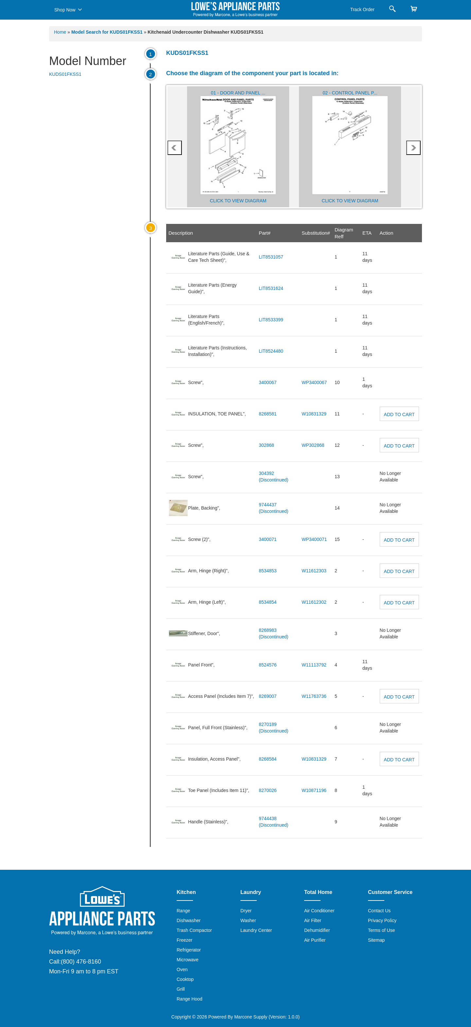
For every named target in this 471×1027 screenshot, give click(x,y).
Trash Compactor (194, 930)
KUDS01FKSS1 (65, 74)
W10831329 (314, 413)
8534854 (268, 602)
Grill (181, 989)
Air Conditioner (319, 910)
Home (60, 32)
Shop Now (68, 9)
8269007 (268, 696)
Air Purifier (314, 940)
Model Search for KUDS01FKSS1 (107, 32)
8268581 (268, 413)
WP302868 (313, 445)
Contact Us (379, 910)
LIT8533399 (271, 319)
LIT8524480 (271, 351)
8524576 (268, 664)
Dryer (246, 910)
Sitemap (376, 940)
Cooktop (185, 979)
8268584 (268, 759)
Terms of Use (381, 930)
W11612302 (314, 602)
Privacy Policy (382, 920)
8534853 (268, 570)
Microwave (188, 959)
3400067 (268, 382)
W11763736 (314, 696)
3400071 (268, 539)
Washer (248, 920)
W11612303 (314, 570)
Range (183, 910)
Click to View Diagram (238, 200)
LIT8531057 (271, 257)
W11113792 (314, 664)
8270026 (268, 790)
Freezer (184, 940)
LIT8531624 (271, 288)
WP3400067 (314, 382)
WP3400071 (314, 539)
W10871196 (314, 790)
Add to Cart (399, 414)
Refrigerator (189, 949)
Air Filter (312, 920)
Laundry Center (256, 930)
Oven (182, 969)
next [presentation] (413, 147)
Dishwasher (189, 920)
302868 (266, 445)
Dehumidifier (317, 930)
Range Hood (189, 999)
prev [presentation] (174, 147)
